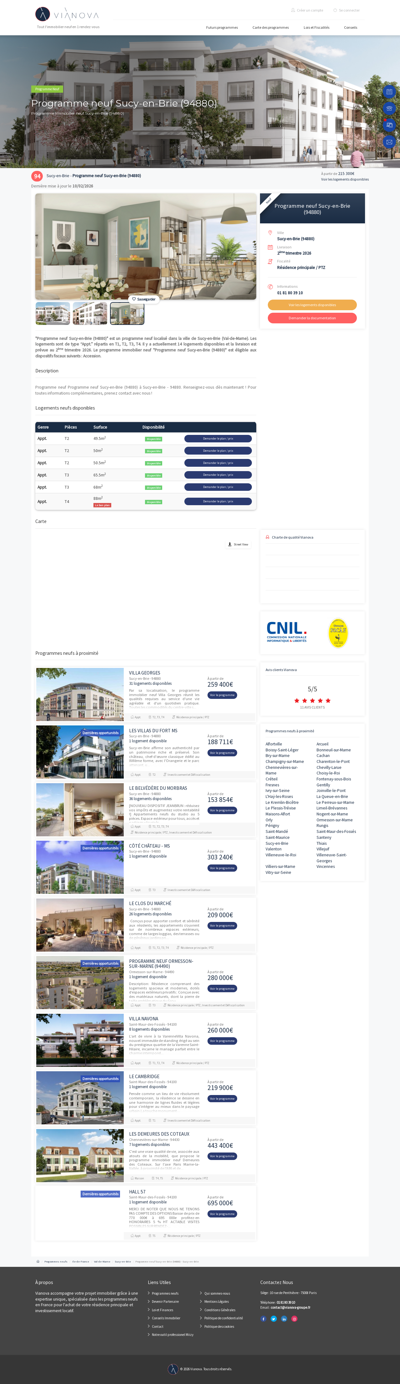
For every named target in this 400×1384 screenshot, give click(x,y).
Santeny (324, 837)
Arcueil (322, 744)
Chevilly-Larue (329, 767)
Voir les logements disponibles (345, 179)
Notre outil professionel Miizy (172, 1334)
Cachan (323, 755)
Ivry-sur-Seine (278, 790)
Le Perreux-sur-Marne (335, 802)
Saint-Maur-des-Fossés (336, 831)
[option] (145, 246)
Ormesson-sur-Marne (335, 820)
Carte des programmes (270, 27)
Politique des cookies (219, 1326)
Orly (269, 820)
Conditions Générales (219, 1310)
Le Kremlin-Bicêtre (282, 802)
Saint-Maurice (278, 837)
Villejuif (323, 849)
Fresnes (272, 785)
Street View (241, 544)
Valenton (274, 849)
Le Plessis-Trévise (281, 808)
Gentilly (323, 785)
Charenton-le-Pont (333, 761)
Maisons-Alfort (278, 814)
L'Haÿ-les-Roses (279, 796)
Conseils (350, 27)
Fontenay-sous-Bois (334, 779)
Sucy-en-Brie (277, 843)
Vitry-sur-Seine (278, 872)
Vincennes (326, 866)
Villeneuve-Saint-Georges (332, 858)
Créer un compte (307, 10)
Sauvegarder (143, 299)
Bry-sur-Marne (278, 755)
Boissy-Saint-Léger (282, 750)
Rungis (322, 825)
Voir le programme (222, 695)
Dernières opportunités (100, 732)
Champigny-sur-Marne (285, 761)
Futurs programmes (222, 27)
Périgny (272, 825)
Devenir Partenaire (165, 1301)
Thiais (322, 843)
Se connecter (346, 10)
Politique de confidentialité (223, 1318)
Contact (157, 1326)
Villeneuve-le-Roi (281, 855)
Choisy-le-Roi (328, 773)
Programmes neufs (165, 1293)
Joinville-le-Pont (331, 790)
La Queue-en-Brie (332, 796)
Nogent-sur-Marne (332, 814)
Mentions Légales (216, 1301)
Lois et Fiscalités (316, 27)
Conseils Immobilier (166, 1318)
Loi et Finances (162, 1310)
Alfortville (274, 744)
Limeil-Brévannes (332, 808)
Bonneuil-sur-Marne (334, 750)
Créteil (272, 779)
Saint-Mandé (277, 831)
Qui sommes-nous (217, 1293)
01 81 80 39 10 (290, 293)
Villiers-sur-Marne (280, 866)
